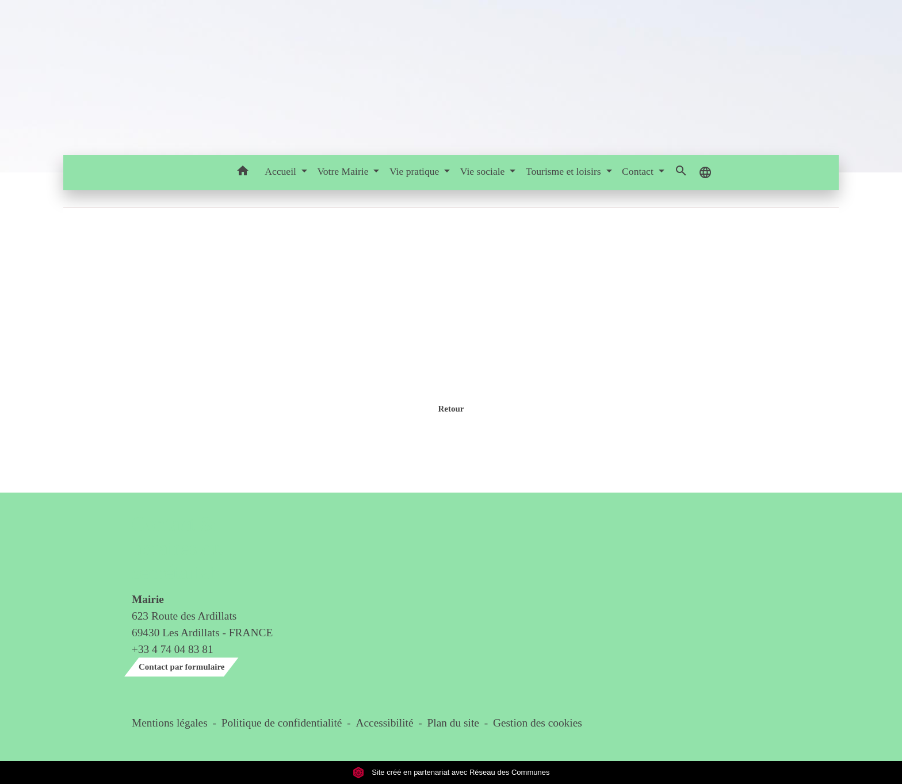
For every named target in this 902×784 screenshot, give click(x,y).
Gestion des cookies (537, 723)
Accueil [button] (282, 171)
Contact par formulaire (181, 666)
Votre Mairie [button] (343, 171)
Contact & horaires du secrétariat (177, 548)
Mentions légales (170, 723)
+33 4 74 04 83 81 (172, 649)
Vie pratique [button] (415, 171)
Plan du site (453, 723)
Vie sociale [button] (483, 171)
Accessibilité (385, 723)
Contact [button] (639, 171)
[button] (242, 172)
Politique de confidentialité (281, 723)
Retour (451, 408)
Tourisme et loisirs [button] (564, 171)
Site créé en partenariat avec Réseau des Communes (451, 772)
